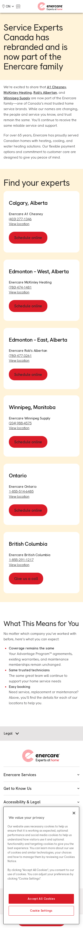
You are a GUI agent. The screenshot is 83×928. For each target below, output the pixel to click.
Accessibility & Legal (41, 801)
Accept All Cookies (41, 899)
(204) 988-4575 (20, 423)
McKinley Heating (18, 92)
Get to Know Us (41, 788)
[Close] (74, 813)
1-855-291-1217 (21, 559)
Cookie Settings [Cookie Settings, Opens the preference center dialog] (41, 911)
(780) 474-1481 (20, 287)
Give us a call (26, 578)
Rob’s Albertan (45, 92)
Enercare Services (41, 774)
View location (19, 224)
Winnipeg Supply (17, 98)
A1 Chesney (56, 87)
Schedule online (28, 237)
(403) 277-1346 (20, 219)
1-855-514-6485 (21, 491)
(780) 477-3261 (20, 355)
